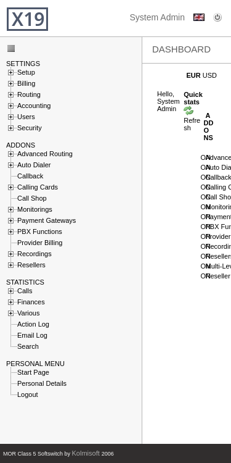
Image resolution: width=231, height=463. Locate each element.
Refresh (192, 120)
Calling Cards (37, 186)
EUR (194, 75)
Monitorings (34, 208)
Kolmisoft (87, 453)
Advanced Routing (45, 153)
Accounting (34, 105)
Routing (29, 94)
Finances (31, 301)
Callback (30, 175)
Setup (26, 71)
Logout (27, 394)
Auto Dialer (34, 164)
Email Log (32, 334)
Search (28, 345)
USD (210, 75)
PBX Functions (39, 231)
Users (26, 116)
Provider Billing (39, 242)
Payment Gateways (46, 219)
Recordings (34, 253)
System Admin (157, 17)
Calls (24, 290)
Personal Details (42, 382)
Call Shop (32, 197)
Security (29, 127)
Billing (26, 82)
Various (28, 312)
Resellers (31, 264)
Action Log (33, 323)
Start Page (33, 371)
